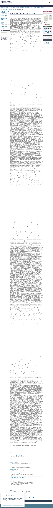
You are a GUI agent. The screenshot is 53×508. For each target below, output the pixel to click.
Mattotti (12, 490)
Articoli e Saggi (10, 9)
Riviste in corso (4, 23)
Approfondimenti (12, 7)
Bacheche (27, 7)
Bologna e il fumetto (4, 14)
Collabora (45, 41)
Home (1, 9)
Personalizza (5, 500)
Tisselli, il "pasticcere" (15, 462)
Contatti (42, 7)
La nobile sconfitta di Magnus (16, 473)
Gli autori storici (4, 15)
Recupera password (4, 39)
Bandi (17, 7)
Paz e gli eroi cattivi (14, 469)
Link (31, 7)
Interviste (2, 22)
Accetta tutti (8, 504)
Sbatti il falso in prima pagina (16, 455)
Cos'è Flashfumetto (4, 7)
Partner (38, 7)
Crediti (34, 7)
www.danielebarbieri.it (13, 447)
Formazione (22, 7)
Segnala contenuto (46, 43)
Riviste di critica (4, 25)
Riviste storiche (4, 26)
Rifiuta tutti (18, 504)
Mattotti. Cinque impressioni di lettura (17, 477)
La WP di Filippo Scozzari (15, 481)
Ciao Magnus (13, 458)
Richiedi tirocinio (46, 42)
